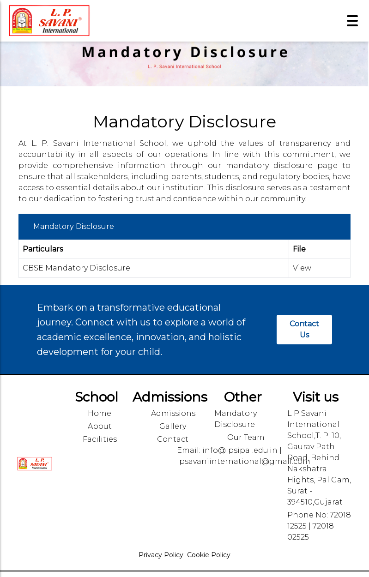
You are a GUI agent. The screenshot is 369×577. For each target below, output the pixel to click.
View (302, 268)
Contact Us (304, 329)
